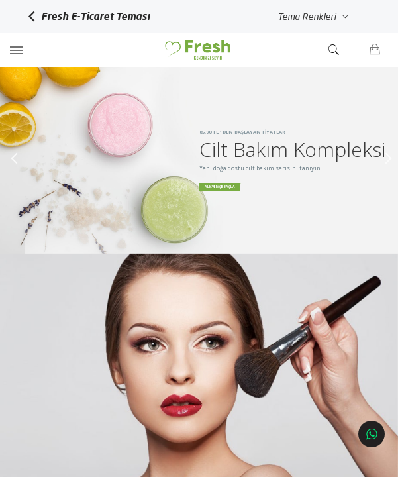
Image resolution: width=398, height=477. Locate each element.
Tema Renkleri (311, 17)
